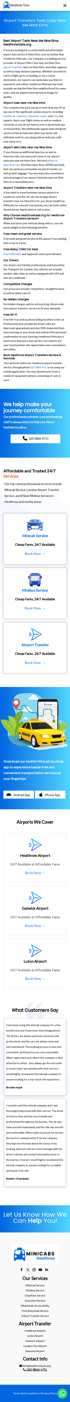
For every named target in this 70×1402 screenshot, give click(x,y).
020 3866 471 (38, 367)
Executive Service (35, 1300)
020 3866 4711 (37, 1369)
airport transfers (13, 67)
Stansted (33, 116)
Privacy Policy (49, 1393)
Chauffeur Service (35, 1295)
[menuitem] (35, 1285)
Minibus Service (35, 1290)
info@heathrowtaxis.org (35, 1365)
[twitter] (27, 1270)
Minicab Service (35, 1285)
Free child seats (12, 253)
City (55, 116)
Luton (43, 116)
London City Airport (35, 1345)
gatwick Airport (35, 1340)
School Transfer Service (35, 1315)
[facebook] (21, 1270)
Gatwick (22, 116)
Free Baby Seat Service (35, 1310)
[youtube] (40, 1270)
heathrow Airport (35, 1330)
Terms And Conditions (26, 1393)
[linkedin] (46, 1270)
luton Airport (35, 1335)
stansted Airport (35, 1351)
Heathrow (9, 116)
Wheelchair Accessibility (35, 1305)
